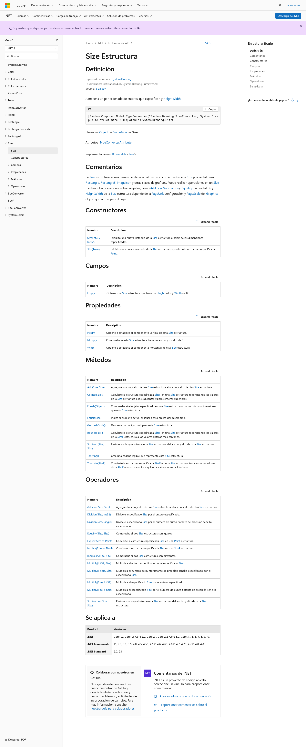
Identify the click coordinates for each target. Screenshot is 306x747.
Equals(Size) (94, 418)
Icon (128, 182)
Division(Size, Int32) (99, 514)
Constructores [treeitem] (19, 157)
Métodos (255, 76)
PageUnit (158, 193)
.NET (100, 43)
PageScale (193, 193)
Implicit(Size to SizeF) (100, 548)
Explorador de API (118, 43)
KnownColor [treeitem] (15, 93)
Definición (256, 50)
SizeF (158, 394)
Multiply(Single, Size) (99, 571)
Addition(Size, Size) (98, 507)
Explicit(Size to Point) (99, 541)
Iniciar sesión (293, 5)
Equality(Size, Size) (98, 533)
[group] (153, 118)
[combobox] (31, 48)
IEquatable (119, 154)
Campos (255, 66)
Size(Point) (93, 249)
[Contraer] (57, 40)
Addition (156, 188)
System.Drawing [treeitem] (17, 64)
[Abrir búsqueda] (280, 5)
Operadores (257, 81)
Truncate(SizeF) (96, 463)
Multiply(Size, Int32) (99, 582)
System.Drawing (121, 79)
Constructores (258, 61)
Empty (91, 293)
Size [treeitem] (13, 150)
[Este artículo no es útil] (297, 100)
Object (103, 132)
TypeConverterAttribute (115, 142)
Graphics (212, 193)
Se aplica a (256, 86)
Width (176, 98)
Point (114, 253)
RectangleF (108, 182)
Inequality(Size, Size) (99, 556)
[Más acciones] (217, 43)
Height (167, 98)
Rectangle (92, 182)
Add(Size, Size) (96, 387)
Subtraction (171, 188)
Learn (89, 43)
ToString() (93, 456)
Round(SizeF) (95, 432)
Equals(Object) (96, 406)
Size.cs (100, 88)
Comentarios (257, 55)
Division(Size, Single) (99, 522)
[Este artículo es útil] (292, 100)
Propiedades (257, 71)
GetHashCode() (96, 425)
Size (131, 154)
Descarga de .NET (288, 16)
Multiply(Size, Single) (99, 590)
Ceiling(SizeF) (95, 394)
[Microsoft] (7, 5)
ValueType (120, 132)
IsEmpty (92, 340)
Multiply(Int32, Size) (99, 563)
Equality (186, 188)
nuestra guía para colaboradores (112, 708)
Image (121, 182)
